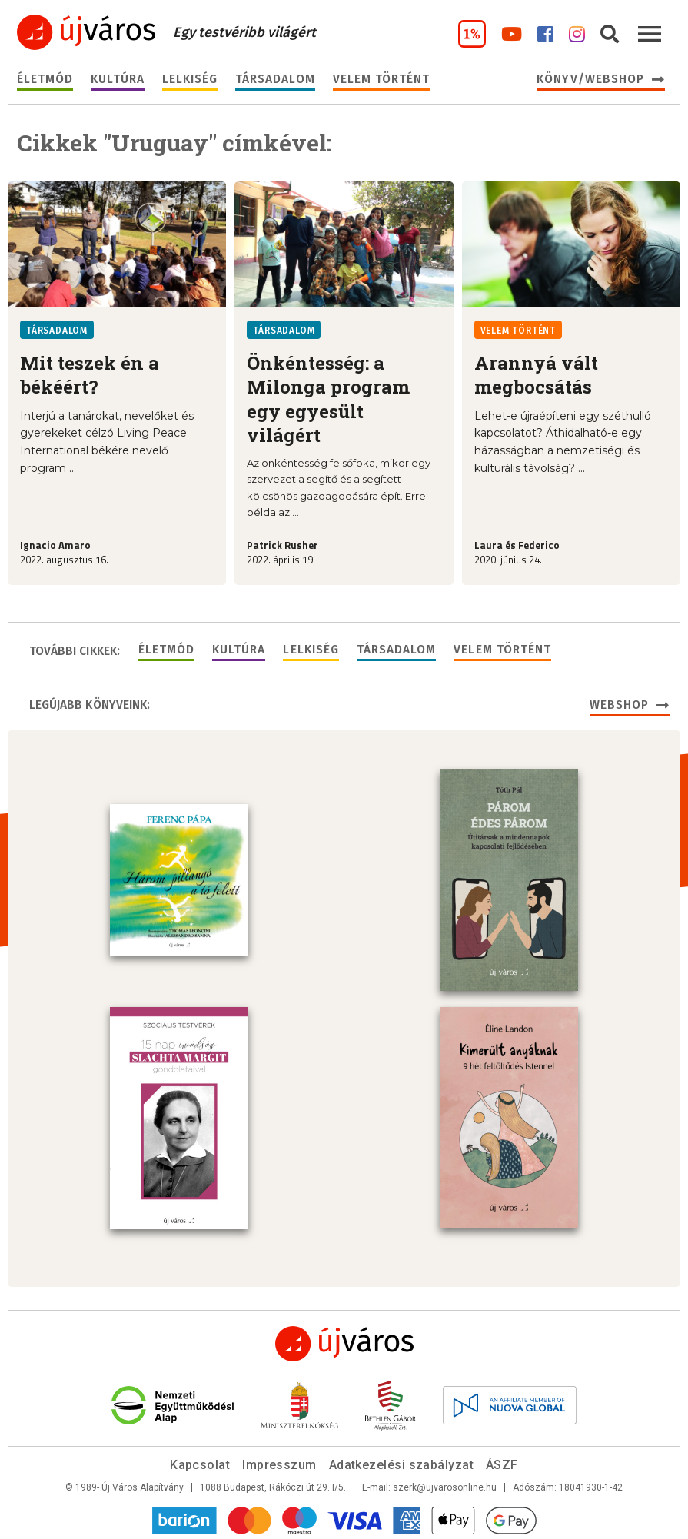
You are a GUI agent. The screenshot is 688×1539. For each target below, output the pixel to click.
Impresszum (279, 1461)
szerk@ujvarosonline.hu (445, 1484)
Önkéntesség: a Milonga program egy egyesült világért (328, 399)
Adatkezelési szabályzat (401, 1461)
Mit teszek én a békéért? (89, 375)
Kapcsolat (200, 1461)
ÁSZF (502, 1461)
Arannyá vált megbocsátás (536, 375)
